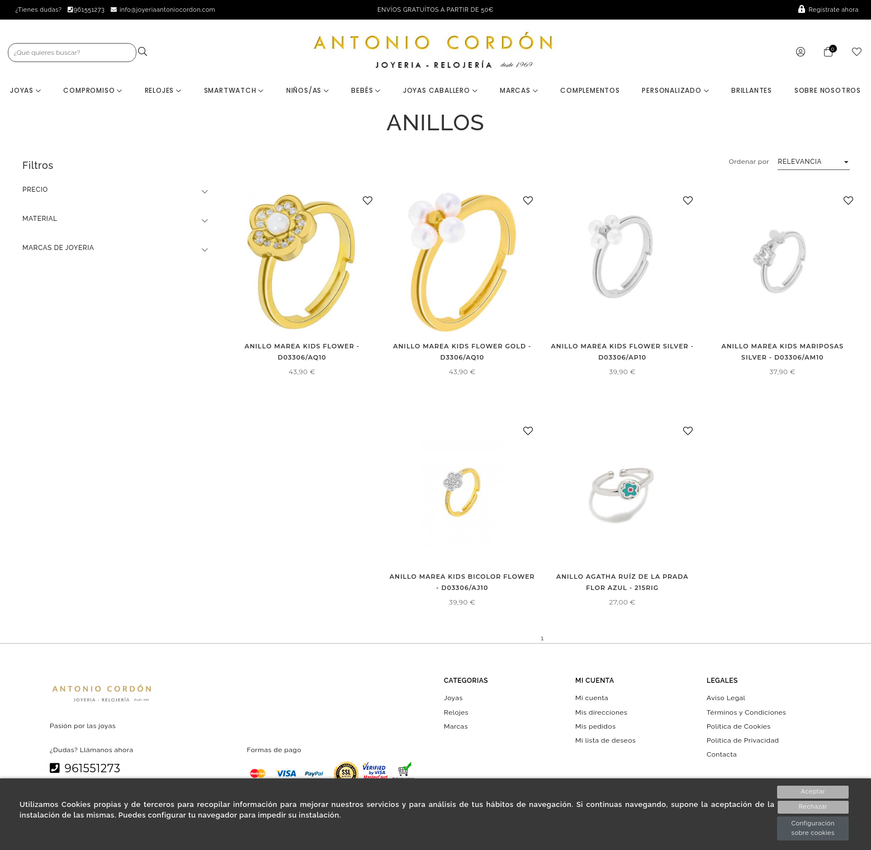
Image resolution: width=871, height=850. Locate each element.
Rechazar (813, 807)
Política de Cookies (739, 726)
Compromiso (92, 91)
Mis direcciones (601, 712)
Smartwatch (234, 91)
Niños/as (307, 91)
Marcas (519, 91)
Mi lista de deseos (605, 741)
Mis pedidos (595, 726)
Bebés (366, 91)
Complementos (590, 91)
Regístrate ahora (828, 9)
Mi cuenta (591, 698)
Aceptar (813, 791)
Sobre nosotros (827, 91)
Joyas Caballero (440, 91)
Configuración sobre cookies (813, 828)
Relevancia (800, 162)
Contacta (722, 755)
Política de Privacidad (743, 741)
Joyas (25, 91)
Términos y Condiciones (746, 712)
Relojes (163, 91)
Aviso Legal (726, 698)
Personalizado (675, 91)
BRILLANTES (751, 91)
